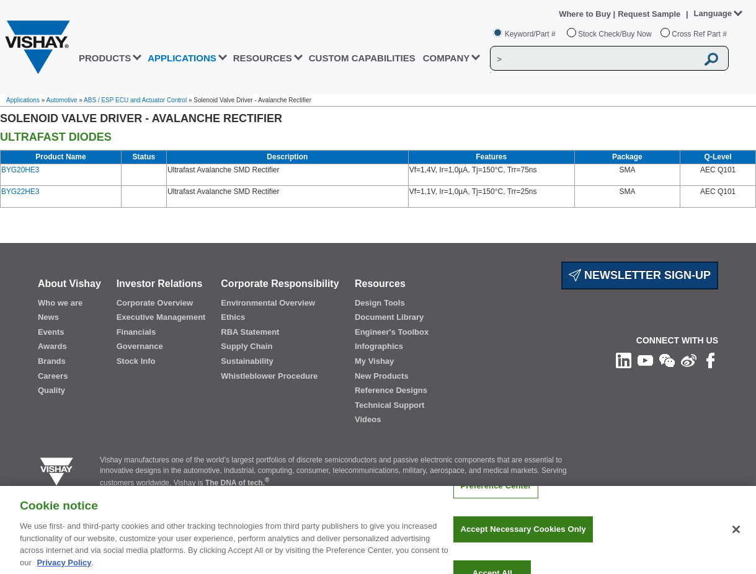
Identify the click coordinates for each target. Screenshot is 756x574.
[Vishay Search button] (712, 58)
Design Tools (380, 302)
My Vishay (374, 361)
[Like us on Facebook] (710, 360)
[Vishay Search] (594, 58)
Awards (52, 346)
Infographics (379, 346)
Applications (23, 100)
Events (51, 332)
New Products (382, 376)
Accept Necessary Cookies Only (522, 536)
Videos (368, 419)
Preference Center (495, 492)
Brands (52, 361)
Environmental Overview (268, 302)
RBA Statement (250, 332)
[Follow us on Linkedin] (623, 360)
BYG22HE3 (20, 191)
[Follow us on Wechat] (667, 360)
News (48, 317)
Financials (136, 332)
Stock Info (136, 361)
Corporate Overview (155, 302)
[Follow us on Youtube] (645, 360)
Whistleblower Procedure (269, 376)
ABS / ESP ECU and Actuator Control (135, 100)
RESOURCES (262, 58)
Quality (51, 390)
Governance (140, 346)
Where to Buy (586, 14)
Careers (53, 376)
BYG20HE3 (20, 170)
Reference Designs (391, 390)
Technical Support (389, 405)
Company (446, 58)
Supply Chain (246, 346)
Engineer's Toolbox (392, 332)
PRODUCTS (105, 58)
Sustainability (247, 361)
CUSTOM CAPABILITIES (362, 58)
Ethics (233, 317)
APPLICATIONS (182, 58)
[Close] (736, 536)
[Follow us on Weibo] (688, 360)
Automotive (62, 100)
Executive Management (161, 317)
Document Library (389, 317)
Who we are (60, 302)
